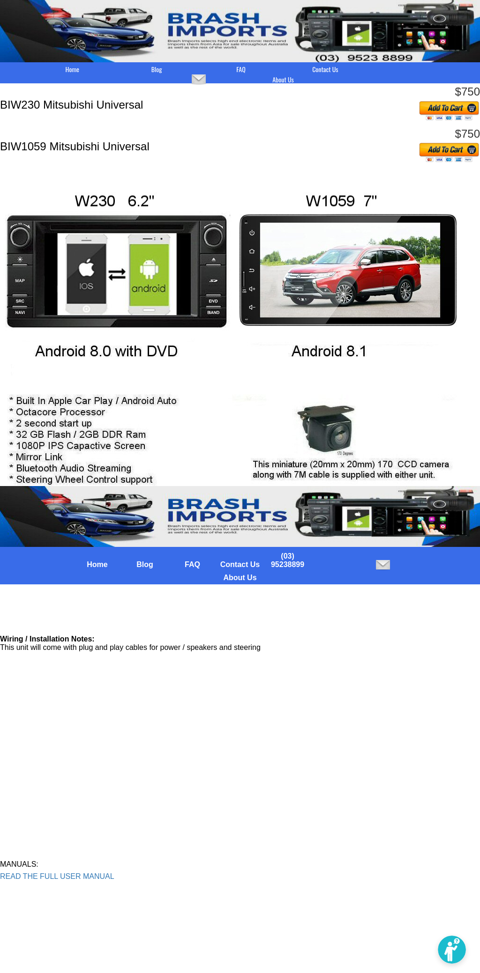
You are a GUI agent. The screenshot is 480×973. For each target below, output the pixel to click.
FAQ (240, 69)
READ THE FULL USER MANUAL (57, 876)
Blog (156, 69)
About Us (283, 79)
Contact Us (325, 69)
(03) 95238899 (287, 560)
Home (72, 69)
